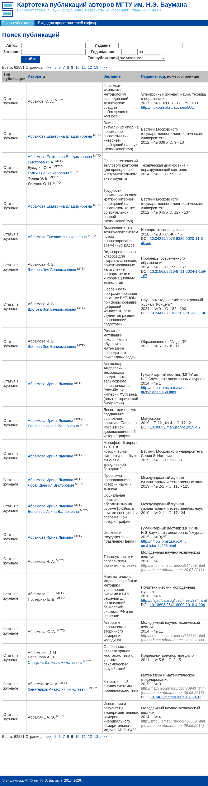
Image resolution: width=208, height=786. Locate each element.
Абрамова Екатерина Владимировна (60, 136)
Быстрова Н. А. (41, 162)
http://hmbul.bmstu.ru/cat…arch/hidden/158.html (163, 390)
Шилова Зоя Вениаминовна (52, 270)
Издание (102, 45)
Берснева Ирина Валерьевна (53, 426)
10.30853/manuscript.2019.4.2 (175, 427)
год (162, 76)
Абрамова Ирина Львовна (50, 384)
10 (77, 67)
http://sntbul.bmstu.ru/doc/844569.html (173, 565)
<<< (49, 67)
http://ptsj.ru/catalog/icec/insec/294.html (174, 600)
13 (96, 67)
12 (90, 67)
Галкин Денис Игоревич (48, 173)
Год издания (102, 52)
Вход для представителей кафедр (67, 23)
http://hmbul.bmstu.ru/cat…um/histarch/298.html (163, 543)
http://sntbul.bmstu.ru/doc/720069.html (173, 721)
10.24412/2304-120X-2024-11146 (178, 313)
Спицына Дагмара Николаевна (55, 662)
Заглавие (11, 52)
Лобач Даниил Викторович (51, 485)
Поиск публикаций (18, 23)
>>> (103, 67)
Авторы (35, 76)
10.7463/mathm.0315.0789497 (175, 697)
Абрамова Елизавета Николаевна (57, 237)
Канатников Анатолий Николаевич (58, 689)
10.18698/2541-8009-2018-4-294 (177, 605)
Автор (12, 45)
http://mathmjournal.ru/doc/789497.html (173, 688)
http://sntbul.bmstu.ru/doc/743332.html (173, 636)
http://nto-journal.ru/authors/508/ (167, 107)
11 (84, 67)
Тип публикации (103, 58)
